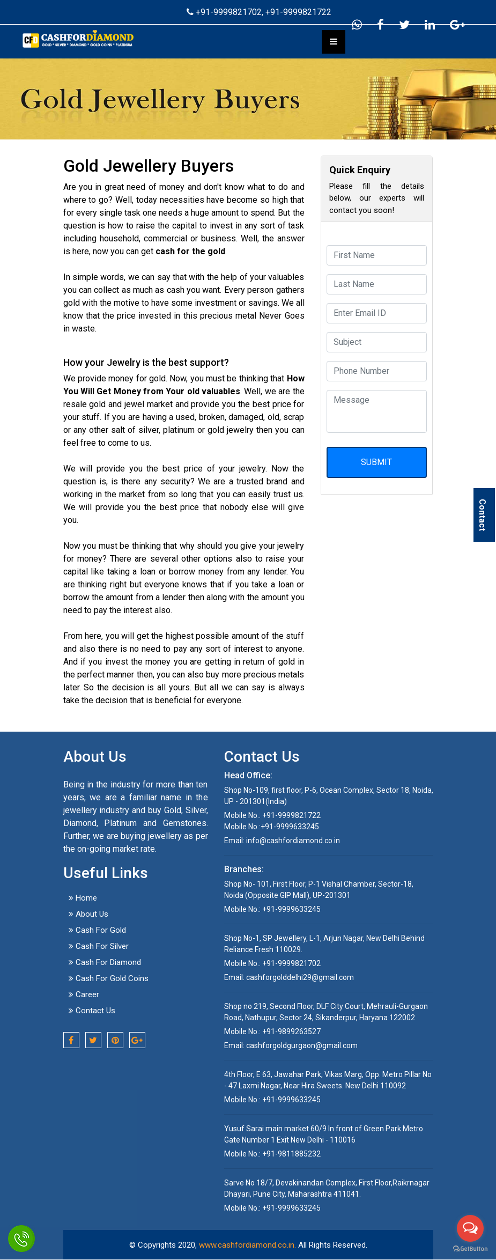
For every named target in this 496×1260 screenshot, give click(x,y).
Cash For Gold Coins (109, 978)
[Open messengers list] (470, 1228)
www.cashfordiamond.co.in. (247, 1245)
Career (84, 994)
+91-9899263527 (291, 1031)
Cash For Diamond (105, 962)
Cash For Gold (97, 930)
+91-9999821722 (298, 12)
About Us (88, 914)
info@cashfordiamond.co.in (293, 840)
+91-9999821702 (219, 12)
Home (83, 898)
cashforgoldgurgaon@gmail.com (302, 1045)
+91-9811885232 (291, 1154)
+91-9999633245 (290, 826)
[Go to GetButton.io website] (470, 1249)
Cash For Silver (99, 946)
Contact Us (92, 1010)
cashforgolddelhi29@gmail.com (300, 977)
